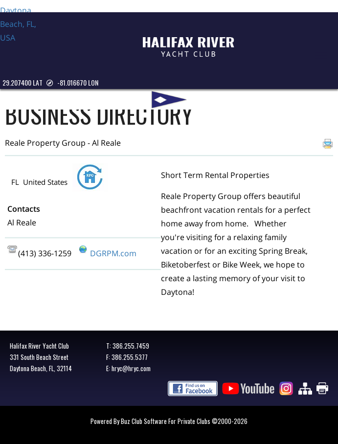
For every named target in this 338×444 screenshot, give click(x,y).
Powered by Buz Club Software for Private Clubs (151, 421)
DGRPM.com (113, 253)
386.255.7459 (131, 346)
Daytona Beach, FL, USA (24, 40)
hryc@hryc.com (131, 368)
